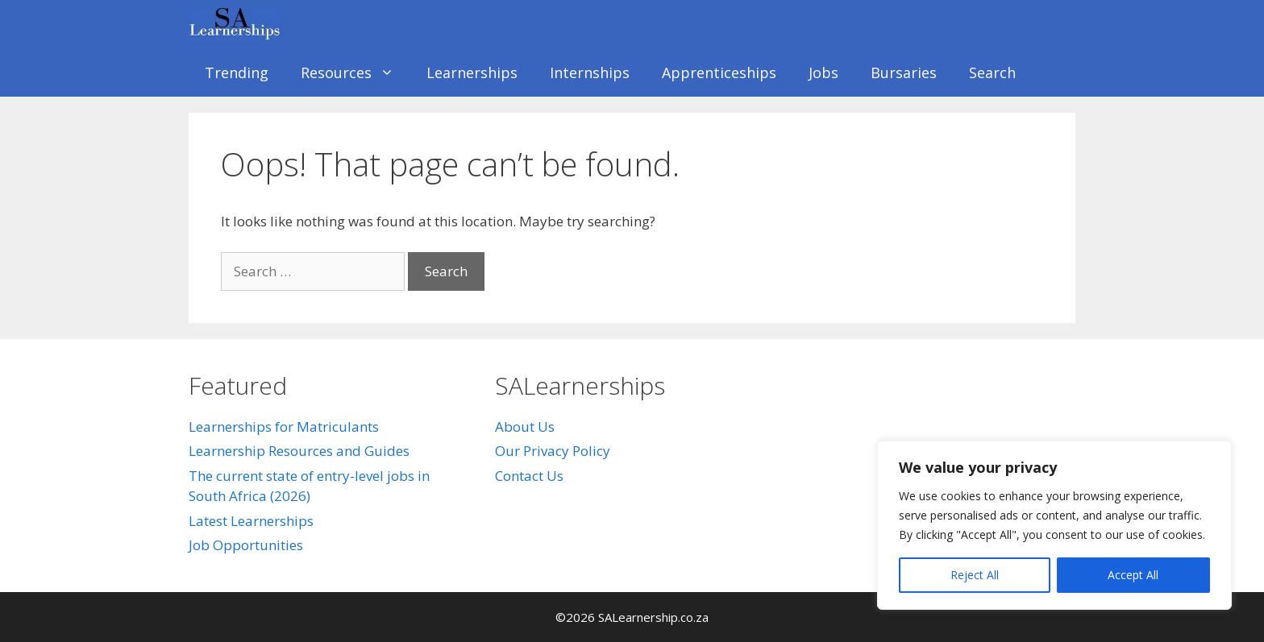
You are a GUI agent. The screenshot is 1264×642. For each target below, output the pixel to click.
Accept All (1133, 574)
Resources (355, 72)
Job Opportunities (246, 545)
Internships (590, 72)
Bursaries (904, 72)
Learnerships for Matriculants (284, 426)
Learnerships (472, 72)
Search (992, 72)
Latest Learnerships (251, 521)
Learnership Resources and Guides (299, 450)
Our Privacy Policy (552, 450)
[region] (1054, 525)
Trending (236, 72)
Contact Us (529, 475)
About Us (525, 426)
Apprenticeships (719, 72)
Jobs (823, 72)
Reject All (974, 574)
